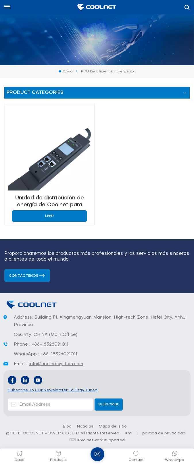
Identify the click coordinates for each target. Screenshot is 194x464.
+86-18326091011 (50, 344)
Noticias (85, 426)
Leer (49, 216)
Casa (65, 71)
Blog (67, 426)
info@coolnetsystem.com (56, 364)
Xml (128, 433)
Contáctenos (24, 276)
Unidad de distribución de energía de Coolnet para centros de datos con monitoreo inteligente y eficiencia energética (49, 201)
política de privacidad (163, 433)
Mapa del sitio (113, 426)
